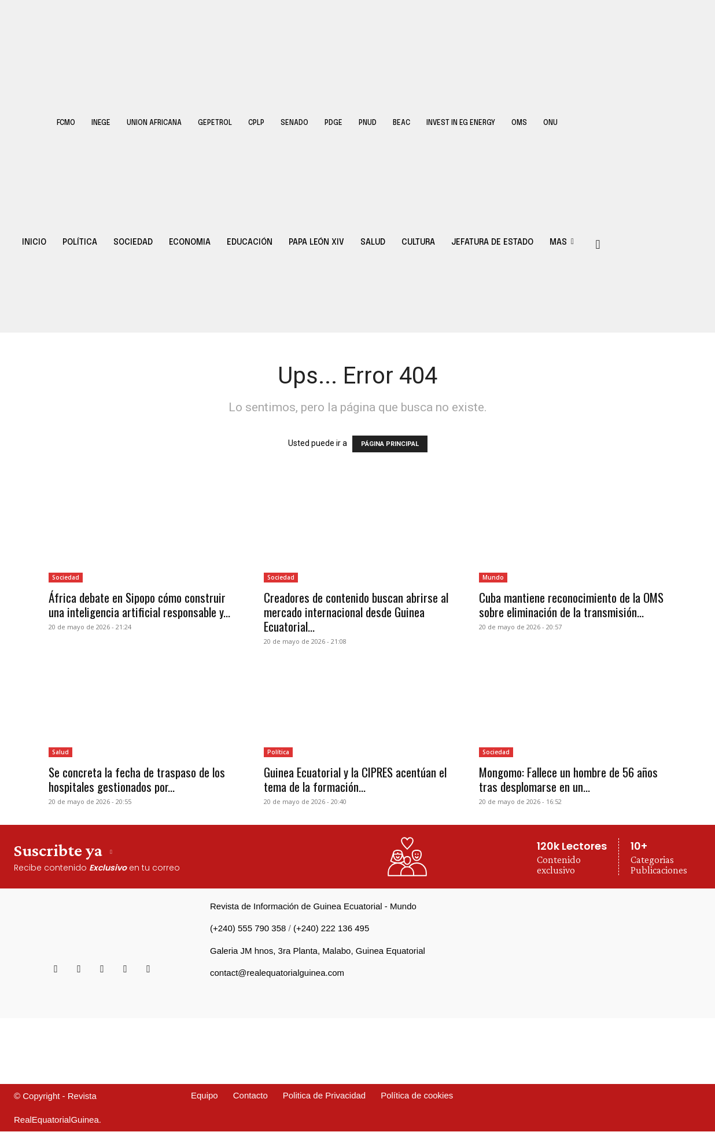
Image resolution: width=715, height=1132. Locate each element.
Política (278, 752)
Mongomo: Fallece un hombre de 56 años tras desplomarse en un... (568, 779)
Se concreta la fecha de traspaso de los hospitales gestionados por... (137, 779)
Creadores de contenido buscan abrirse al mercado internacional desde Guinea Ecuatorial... (356, 611)
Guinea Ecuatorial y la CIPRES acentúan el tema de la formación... (355, 779)
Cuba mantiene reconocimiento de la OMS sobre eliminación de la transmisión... (571, 604)
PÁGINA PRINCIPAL (390, 444)
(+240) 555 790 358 (248, 928)
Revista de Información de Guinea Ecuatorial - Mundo (313, 906)
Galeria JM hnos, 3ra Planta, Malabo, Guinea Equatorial (317, 951)
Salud (60, 752)
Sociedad (65, 577)
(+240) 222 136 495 (331, 928)
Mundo (493, 577)
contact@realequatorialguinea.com (277, 973)
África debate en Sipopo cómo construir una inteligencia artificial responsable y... (139, 604)
